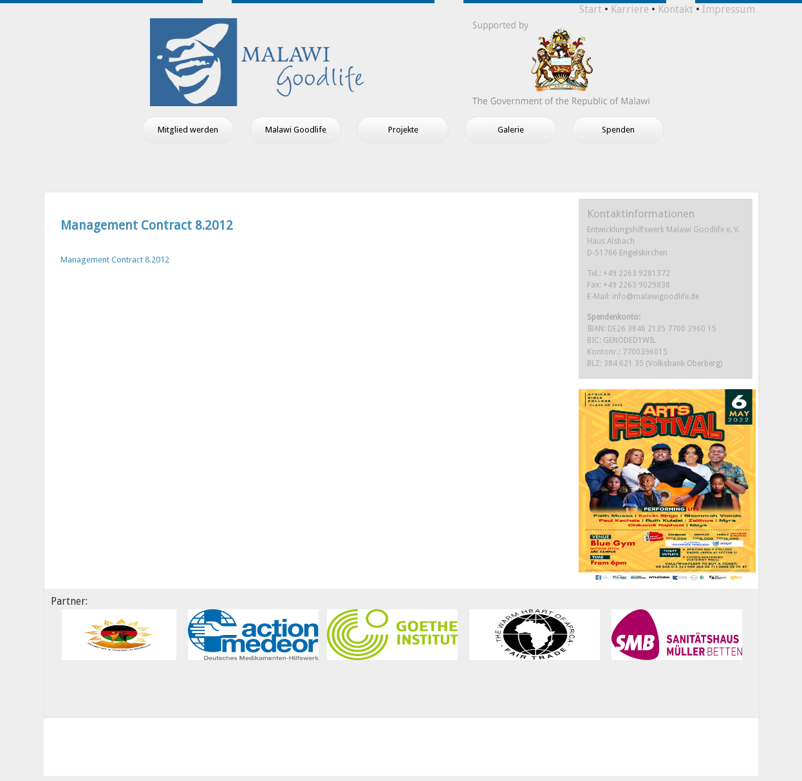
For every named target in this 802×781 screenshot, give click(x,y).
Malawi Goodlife (295, 129)
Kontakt (675, 9)
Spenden (618, 129)
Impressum (728, 9)
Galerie (511, 129)
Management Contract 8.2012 (147, 225)
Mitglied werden (188, 129)
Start (590, 9)
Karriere (630, 9)
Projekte (403, 129)
